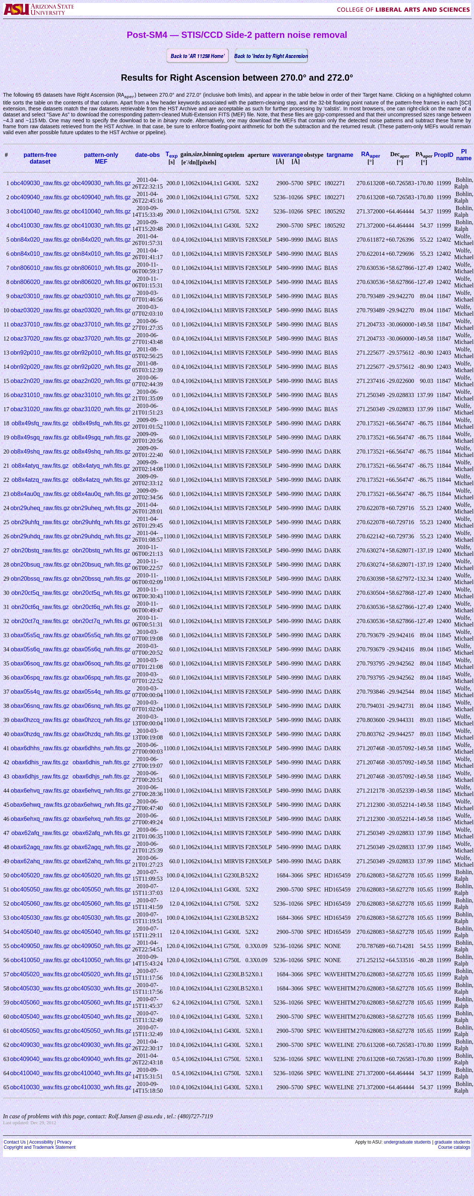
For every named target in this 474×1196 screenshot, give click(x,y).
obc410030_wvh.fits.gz (101, 1087)
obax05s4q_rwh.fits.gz (101, 692)
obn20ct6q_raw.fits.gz (40, 607)
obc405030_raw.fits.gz (39, 918)
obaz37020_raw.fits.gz (39, 339)
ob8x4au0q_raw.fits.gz (39, 494)
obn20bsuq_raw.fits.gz (39, 565)
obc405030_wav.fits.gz (40, 989)
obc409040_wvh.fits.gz (101, 1059)
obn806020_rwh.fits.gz (101, 282)
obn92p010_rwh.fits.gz (101, 353)
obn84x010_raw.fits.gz (39, 254)
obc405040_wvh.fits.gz (101, 1017)
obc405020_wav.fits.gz (40, 974)
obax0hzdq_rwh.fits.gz (101, 734)
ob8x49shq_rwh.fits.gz (101, 452)
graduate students (452, 1142)
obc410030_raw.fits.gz (39, 226)
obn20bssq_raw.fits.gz (40, 579)
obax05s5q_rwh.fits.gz (101, 635)
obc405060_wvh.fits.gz (101, 1003)
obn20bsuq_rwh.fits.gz (101, 565)
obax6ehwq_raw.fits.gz (40, 805)
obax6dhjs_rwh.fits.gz (101, 777)
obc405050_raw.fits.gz (39, 890)
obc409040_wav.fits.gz (40, 1059)
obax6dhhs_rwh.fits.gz (101, 748)
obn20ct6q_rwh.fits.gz (101, 607)
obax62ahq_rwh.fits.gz (101, 861)
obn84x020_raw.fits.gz (39, 240)
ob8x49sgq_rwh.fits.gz (101, 438)
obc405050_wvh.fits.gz (101, 1031)
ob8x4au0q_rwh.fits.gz (101, 494)
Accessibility (41, 1142)
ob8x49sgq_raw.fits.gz (40, 438)
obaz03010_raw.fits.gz (39, 296)
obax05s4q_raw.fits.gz (40, 692)
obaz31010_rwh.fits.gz (101, 395)
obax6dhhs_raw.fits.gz (40, 748)
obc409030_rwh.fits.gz (101, 183)
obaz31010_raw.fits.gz (39, 395)
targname (340, 155)
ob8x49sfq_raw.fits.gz (40, 423)
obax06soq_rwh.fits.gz (101, 664)
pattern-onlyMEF (101, 158)
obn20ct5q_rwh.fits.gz (101, 593)
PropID (443, 155)
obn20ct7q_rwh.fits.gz (101, 621)
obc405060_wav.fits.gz (40, 1003)
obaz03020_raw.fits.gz (39, 310)
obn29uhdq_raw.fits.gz (40, 536)
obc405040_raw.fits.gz (39, 932)
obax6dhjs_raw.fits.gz (40, 777)
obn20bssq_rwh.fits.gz (101, 579)
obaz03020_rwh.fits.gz (101, 310)
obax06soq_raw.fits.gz (40, 664)
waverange (288, 155)
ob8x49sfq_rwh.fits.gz (101, 423)
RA (370, 154)
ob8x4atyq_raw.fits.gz (40, 466)
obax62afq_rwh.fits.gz (101, 833)
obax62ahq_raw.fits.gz (39, 861)
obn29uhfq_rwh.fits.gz (101, 522)
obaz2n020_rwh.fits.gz (101, 381)
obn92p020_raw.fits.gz (40, 367)
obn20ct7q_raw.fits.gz (40, 621)
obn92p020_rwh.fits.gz (101, 367)
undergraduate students (407, 1142)
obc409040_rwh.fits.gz (101, 197)
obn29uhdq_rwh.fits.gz (101, 536)
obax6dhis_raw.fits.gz (40, 763)
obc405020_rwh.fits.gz (101, 876)
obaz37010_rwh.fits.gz (101, 325)
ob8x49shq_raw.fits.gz (40, 452)
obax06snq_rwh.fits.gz (101, 706)
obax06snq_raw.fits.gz (40, 706)
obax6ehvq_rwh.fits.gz (101, 791)
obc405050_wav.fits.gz (40, 1031)
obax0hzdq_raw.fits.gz (40, 734)
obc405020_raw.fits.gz (39, 876)
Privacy (64, 1142)
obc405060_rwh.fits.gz (101, 904)
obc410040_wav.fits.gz (40, 1073)
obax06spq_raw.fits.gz (40, 678)
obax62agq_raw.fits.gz (39, 847)
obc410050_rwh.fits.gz (101, 960)
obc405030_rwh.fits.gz (101, 918)
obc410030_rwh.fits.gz (101, 226)
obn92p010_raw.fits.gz (40, 353)
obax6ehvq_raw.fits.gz (40, 791)
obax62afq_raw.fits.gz (40, 833)
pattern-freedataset (39, 158)
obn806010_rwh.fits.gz (101, 268)
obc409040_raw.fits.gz (39, 197)
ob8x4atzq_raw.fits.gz (40, 480)
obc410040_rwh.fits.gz (101, 212)
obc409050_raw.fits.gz (39, 946)
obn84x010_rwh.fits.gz (101, 254)
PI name (464, 155)
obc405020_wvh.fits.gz (101, 974)
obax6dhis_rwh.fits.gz (101, 763)
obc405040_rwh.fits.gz (101, 932)
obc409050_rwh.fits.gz (101, 946)
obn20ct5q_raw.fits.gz (40, 593)
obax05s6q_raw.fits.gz (40, 650)
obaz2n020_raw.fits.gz (39, 381)
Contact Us (15, 1142)
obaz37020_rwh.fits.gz (101, 339)
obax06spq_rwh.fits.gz (101, 678)
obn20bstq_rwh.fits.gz (101, 551)
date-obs (147, 155)
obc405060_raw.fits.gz (39, 904)
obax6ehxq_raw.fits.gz (40, 819)
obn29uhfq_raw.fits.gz (40, 522)
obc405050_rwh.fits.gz (101, 890)
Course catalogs (454, 1147)
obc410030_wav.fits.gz (40, 1087)
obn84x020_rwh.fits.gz (101, 240)
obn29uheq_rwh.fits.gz (101, 508)
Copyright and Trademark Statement (39, 1147)
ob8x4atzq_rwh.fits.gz (101, 480)
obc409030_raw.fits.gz (39, 183)
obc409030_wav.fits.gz (40, 1045)
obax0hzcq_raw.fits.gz (40, 720)
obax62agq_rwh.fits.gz (101, 847)
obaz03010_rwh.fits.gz (101, 296)
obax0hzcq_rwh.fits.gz (101, 720)
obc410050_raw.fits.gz (39, 960)
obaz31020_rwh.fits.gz (101, 409)
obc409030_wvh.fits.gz (101, 1045)
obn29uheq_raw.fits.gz (40, 508)
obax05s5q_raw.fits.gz (40, 635)
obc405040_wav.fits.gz (40, 1017)
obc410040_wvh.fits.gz (101, 1073)
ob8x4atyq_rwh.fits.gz (101, 466)
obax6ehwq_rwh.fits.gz (101, 805)
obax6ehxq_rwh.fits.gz (101, 819)
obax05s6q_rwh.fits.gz (101, 650)
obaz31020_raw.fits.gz (39, 409)
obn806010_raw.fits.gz (40, 268)
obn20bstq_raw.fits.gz (40, 551)
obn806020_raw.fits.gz (40, 282)
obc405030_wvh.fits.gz (101, 989)
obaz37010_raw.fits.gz (39, 325)
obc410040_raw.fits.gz (39, 212)
